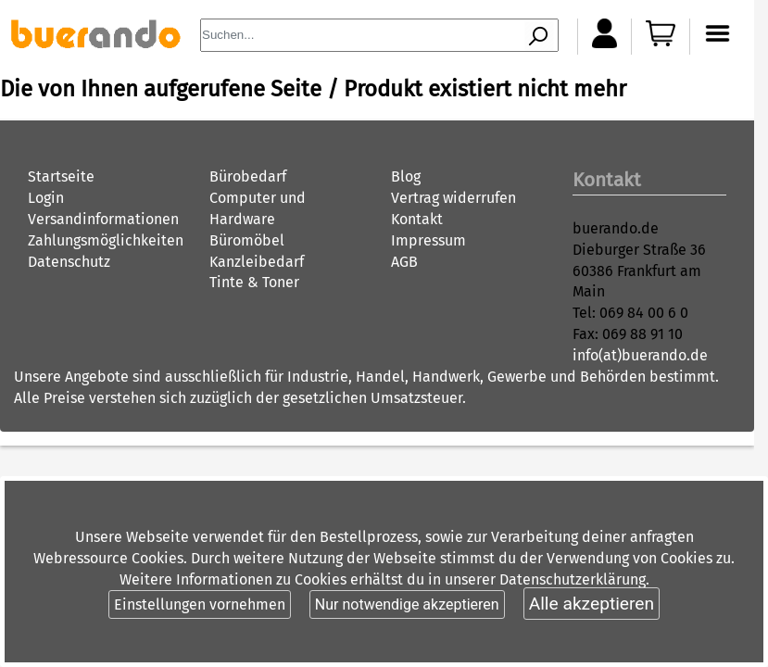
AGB (404, 262)
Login (46, 198)
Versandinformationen (103, 219)
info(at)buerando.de (640, 355)
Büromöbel (246, 240)
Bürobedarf (247, 176)
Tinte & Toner (254, 282)
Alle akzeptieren (591, 603)
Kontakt (417, 219)
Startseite (61, 176)
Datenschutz (69, 262)
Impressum (428, 240)
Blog (406, 176)
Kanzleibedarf (256, 262)
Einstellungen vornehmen (199, 604)
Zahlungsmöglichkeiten (105, 240)
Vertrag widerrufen (453, 198)
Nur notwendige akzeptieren (407, 604)
